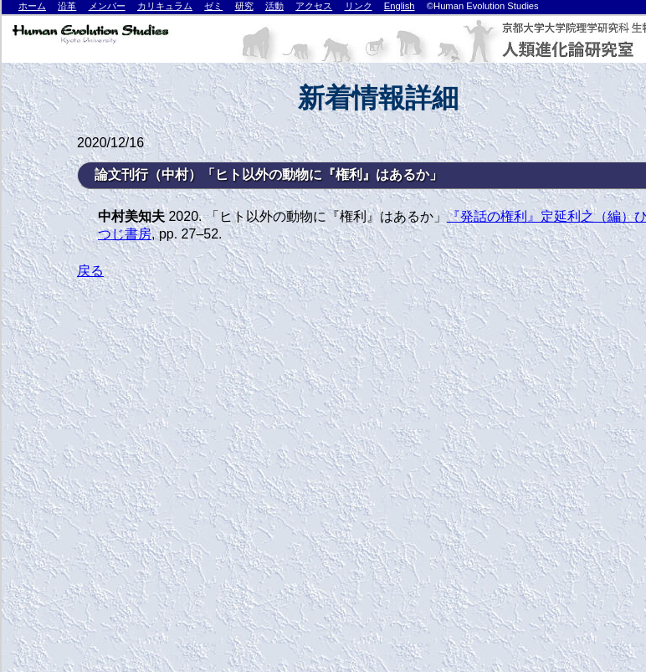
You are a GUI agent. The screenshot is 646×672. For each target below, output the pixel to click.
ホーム (32, 6)
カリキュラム (164, 6)
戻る (90, 271)
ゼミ (213, 6)
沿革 (67, 6)
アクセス (313, 6)
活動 (274, 6)
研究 (244, 6)
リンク (358, 6)
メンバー (107, 6)
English (399, 6)
